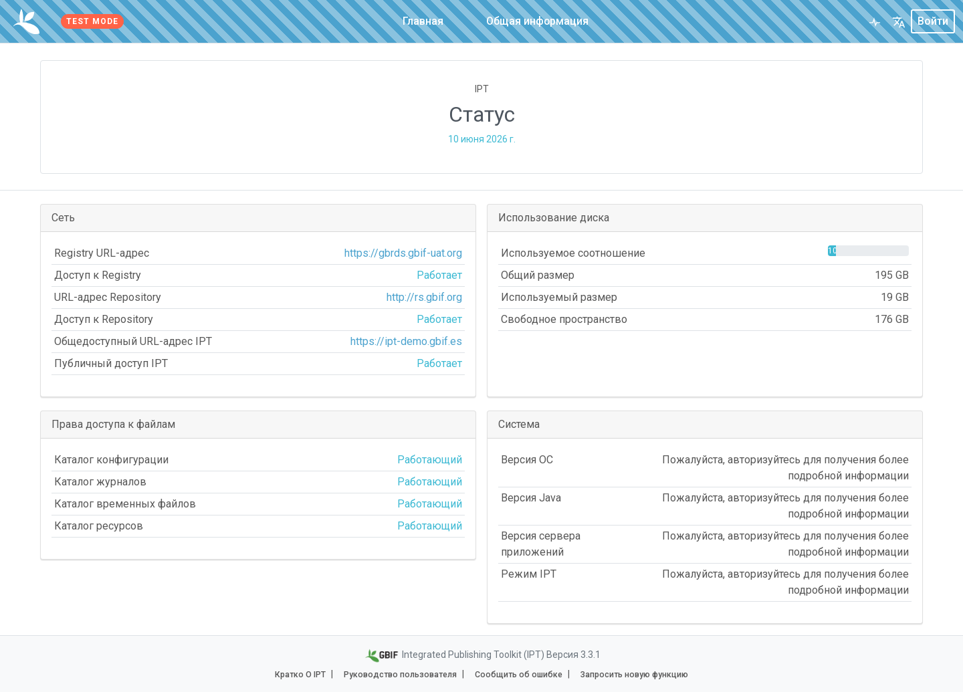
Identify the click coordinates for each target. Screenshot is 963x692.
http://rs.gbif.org (424, 297)
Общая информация (537, 21)
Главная (423, 21)
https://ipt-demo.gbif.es (406, 341)
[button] (899, 21)
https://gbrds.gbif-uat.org (403, 253)
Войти (933, 21)
